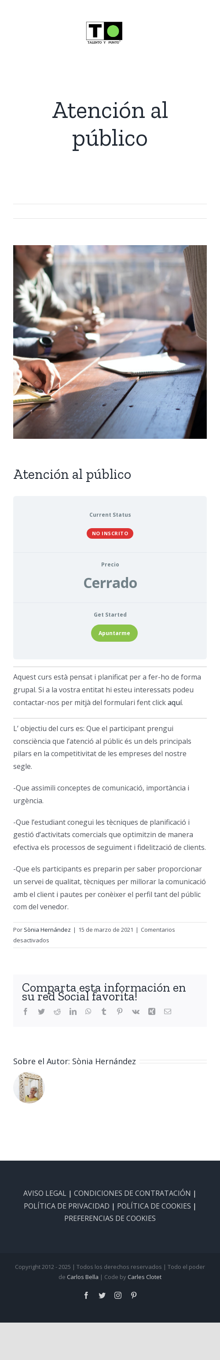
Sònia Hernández (47, 930)
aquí (175, 702)
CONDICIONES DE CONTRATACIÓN (132, 1193)
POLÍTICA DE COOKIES (154, 1206)
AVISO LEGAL (44, 1193)
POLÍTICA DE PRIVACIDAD (67, 1206)
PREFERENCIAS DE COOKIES (110, 1218)
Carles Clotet (144, 1277)
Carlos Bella (83, 1277)
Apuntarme (114, 633)
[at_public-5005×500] (110, 342)
